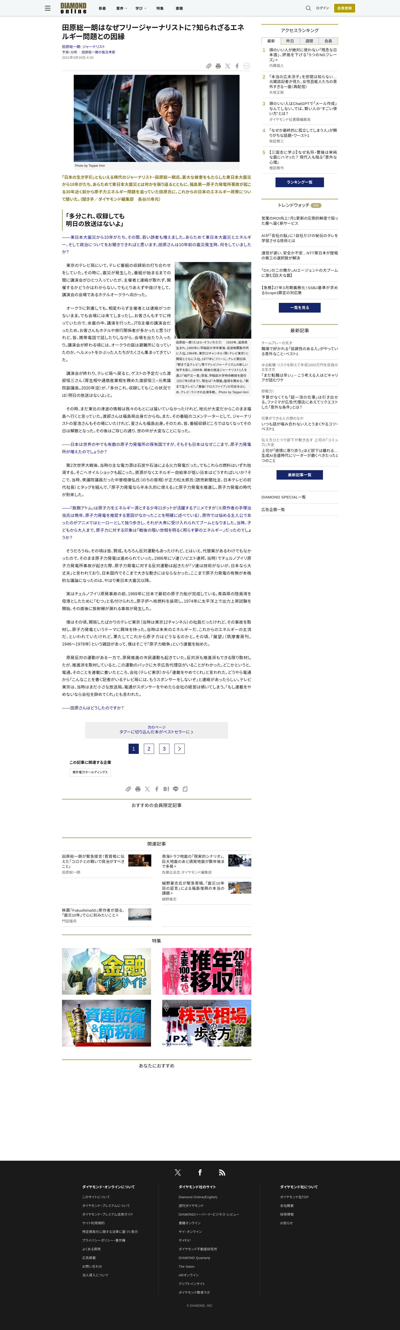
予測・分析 (69, 52)
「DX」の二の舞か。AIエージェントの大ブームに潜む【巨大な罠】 (299, 273)
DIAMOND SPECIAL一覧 (283, 497)
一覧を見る (299, 307)
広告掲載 (89, 1258)
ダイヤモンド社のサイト (197, 1187)
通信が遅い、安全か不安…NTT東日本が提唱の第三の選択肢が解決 (299, 255)
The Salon (187, 1266)
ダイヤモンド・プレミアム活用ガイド (107, 1214)
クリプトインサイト (192, 1284)
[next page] (179, 749)
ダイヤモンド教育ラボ (194, 1293)
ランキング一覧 (300, 182)
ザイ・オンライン (190, 1232)
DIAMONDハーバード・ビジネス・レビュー (209, 1214)
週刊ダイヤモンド (191, 1206)
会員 (328, 41)
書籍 (196, 9)
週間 (309, 41)
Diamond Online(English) (198, 1197)
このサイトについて (96, 1197)
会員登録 (327, 9)
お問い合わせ (92, 1266)
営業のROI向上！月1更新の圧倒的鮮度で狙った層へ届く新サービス (299, 220)
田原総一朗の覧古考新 (99, 52)
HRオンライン (189, 1275)
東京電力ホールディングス (90, 772)
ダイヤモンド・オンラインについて (108, 1187)
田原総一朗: (83, 47)
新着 (119, 9)
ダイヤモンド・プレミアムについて (106, 1206)
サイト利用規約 (93, 1223)
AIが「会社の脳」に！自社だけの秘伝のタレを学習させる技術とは (299, 238)
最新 (271, 41)
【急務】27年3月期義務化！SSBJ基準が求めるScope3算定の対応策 (299, 290)
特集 (177, 9)
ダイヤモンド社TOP (294, 1197)
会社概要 (287, 1206)
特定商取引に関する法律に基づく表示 (110, 1232)
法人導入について (95, 1275)
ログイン (305, 8)
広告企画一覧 (273, 509)
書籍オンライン (190, 1223)
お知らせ (286, 1223)
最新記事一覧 (299, 475)
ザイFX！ (185, 1240)
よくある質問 (91, 1249)
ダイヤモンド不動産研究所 (198, 1249)
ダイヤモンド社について (299, 1187)
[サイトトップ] (85, 8)
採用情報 (287, 1214)
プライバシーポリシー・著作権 (104, 1240)
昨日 (290, 41)
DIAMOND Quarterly (194, 1258)
